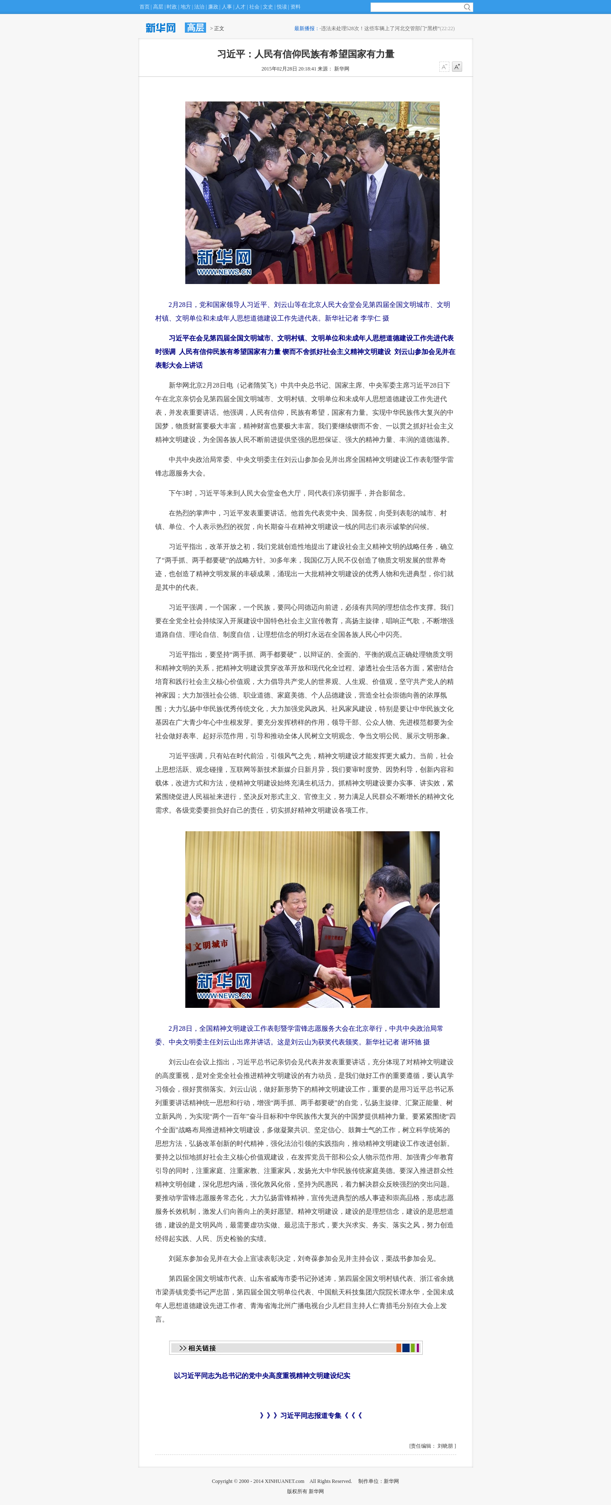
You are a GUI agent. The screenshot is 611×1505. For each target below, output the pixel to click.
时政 (172, 7)
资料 (295, 7)
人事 (227, 7)
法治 (199, 7)
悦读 (282, 7)
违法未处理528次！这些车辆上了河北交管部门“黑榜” (380, 28)
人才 (240, 7)
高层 (158, 7)
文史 (268, 7)
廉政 (213, 7)
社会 (254, 7)
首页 (144, 7)
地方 (186, 7)
